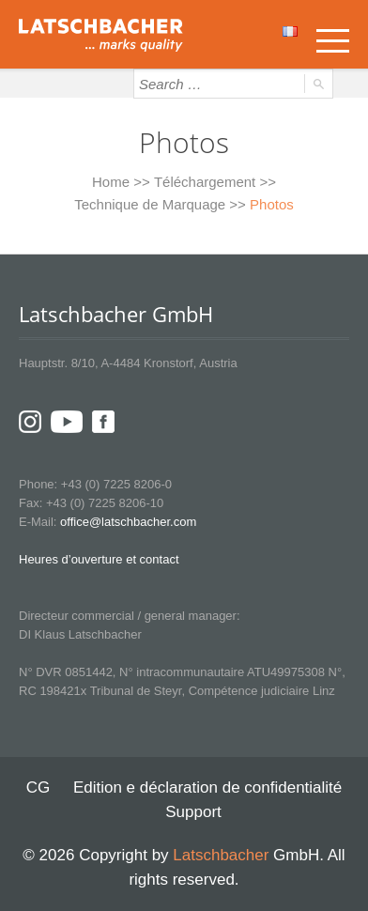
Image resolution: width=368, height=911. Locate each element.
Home (111, 182)
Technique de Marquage (149, 204)
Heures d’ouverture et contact (99, 559)
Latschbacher (220, 855)
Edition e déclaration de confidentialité (207, 787)
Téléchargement (204, 182)
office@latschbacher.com (128, 522)
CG (38, 787)
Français (290, 31)
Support (193, 812)
